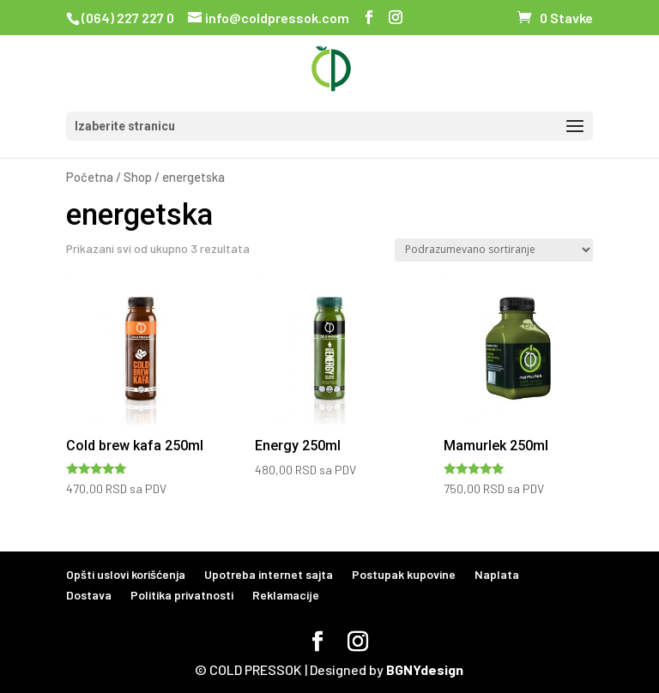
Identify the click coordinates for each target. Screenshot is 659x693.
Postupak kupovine (404, 574)
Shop (138, 176)
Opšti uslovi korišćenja (125, 574)
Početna (89, 176)
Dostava (89, 595)
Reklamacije (285, 595)
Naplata (497, 574)
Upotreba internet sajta (268, 574)
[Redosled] (494, 250)
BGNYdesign (424, 669)
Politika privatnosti (181, 595)
